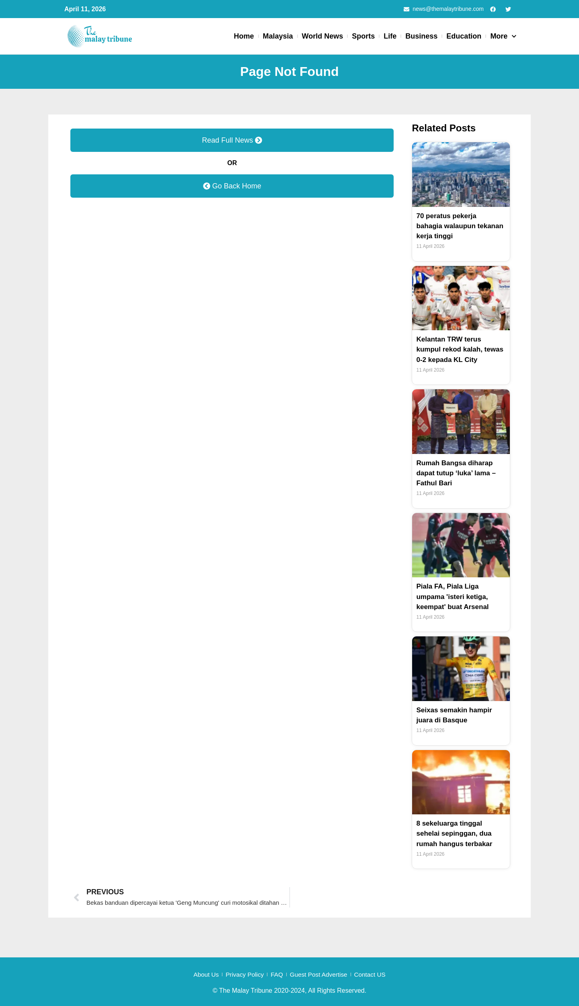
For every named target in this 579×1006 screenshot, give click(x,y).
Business (421, 37)
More (503, 36)
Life (390, 37)
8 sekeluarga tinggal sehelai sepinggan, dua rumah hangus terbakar (456, 834)
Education (463, 37)
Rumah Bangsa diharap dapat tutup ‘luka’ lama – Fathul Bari (458, 473)
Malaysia (278, 37)
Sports (363, 37)
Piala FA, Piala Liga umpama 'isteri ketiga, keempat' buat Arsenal (454, 597)
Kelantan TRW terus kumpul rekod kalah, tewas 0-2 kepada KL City (459, 349)
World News (322, 37)
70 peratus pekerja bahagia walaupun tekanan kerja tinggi (450, 226)
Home (244, 37)
